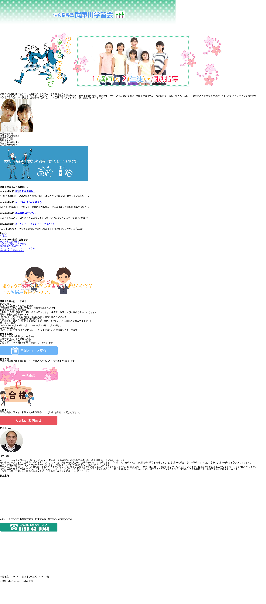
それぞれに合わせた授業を (28, 202)
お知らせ (4, 235)
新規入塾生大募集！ (25, 191)
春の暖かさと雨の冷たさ (12, 250)
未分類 (3, 237)
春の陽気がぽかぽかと (26, 213)
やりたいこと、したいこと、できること (35, 224)
